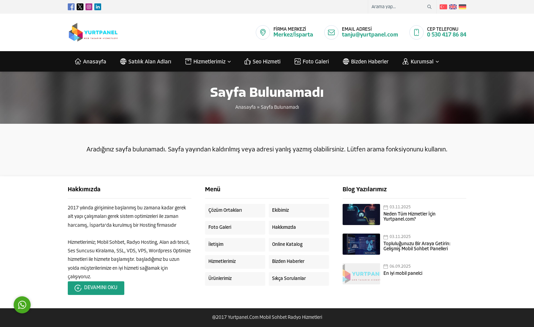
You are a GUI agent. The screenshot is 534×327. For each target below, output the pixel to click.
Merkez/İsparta (293, 35)
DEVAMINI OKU (96, 288)
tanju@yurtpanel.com (370, 35)
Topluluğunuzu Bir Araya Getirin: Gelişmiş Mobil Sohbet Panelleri (417, 246)
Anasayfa (245, 107)
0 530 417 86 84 (446, 35)
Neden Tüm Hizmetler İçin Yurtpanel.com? (409, 217)
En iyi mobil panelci (402, 273)
